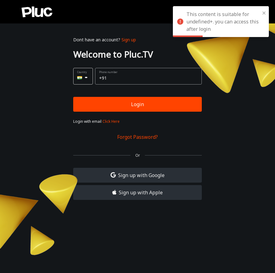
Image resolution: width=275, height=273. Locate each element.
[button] (83, 76)
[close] (264, 12)
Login (137, 104)
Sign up (129, 40)
